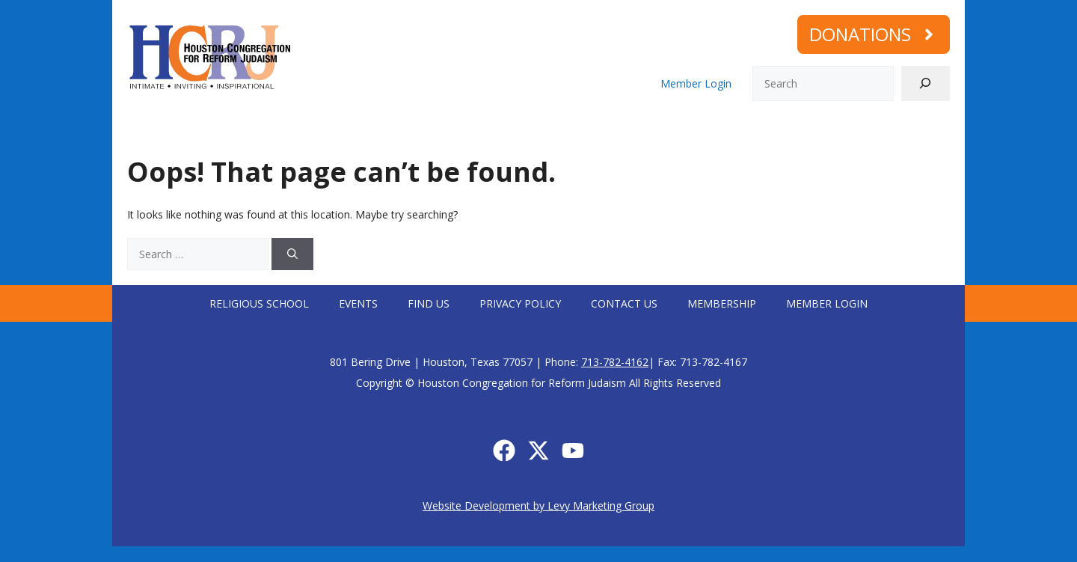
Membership (802, 130)
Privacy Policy (520, 303)
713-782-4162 (614, 362)
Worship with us (315, 130)
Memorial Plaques (903, 130)
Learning (542, 130)
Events (358, 303)
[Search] (925, 83)
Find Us (428, 303)
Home (135, 130)
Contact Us (624, 303)
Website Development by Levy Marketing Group (538, 505)
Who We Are (207, 130)
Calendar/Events (705, 130)
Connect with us (439, 130)
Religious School (259, 303)
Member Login (695, 83)
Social (616, 130)
